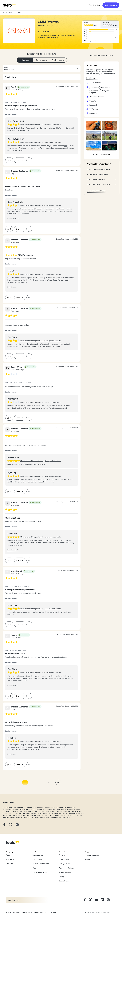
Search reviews (95, 5)
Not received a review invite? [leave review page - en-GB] (101, 55)
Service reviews (41, 60)
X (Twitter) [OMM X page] (93, 109)
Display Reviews (64, 864)
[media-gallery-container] (101, 138)
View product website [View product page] (53, 124)
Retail (11, 12)
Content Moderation (92, 855)
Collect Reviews (64, 859)
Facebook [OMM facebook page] (93, 105)
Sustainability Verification (41, 872)
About (8, 855)
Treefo (35, 868)
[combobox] (42, 68)
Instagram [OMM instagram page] (93, 113)
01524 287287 (95, 83)
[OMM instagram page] (17, 824)
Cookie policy (53, 912)
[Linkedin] (102, 900)
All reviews (25, 60)
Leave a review (38, 855)
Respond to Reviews (66, 868)
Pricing (61, 876)
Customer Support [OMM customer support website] (96, 97)
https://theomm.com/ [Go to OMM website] (45, 25)
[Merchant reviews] (19, 31)
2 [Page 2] (32, 782)
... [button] (40, 782)
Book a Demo (64, 881)
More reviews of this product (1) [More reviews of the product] (31, 142)
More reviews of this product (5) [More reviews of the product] (31, 461)
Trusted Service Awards (41, 864)
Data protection (40, 912)
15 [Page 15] (48, 782)
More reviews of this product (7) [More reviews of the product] (32, 274)
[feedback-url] (11, 94)
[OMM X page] (10, 824)
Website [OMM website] (92, 101)
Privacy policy (27, 912)
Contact (88, 859)
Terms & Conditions (13, 912)
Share (20, 160)
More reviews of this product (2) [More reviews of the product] (31, 124)
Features (62, 855)
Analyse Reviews (65, 872)
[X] (90, 900)
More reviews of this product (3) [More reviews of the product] (32, 205)
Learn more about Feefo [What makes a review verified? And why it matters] (96, 191)
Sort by (6, 67)
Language (16, 900)
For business (111, 5)
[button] (42, 68)
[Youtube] (96, 900)
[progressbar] (98, 29)
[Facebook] (84, 900)
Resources (10, 864)
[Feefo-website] (9, 5)
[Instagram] (108, 900)
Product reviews (58, 60)
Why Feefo (10, 859)
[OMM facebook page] (4, 824)
